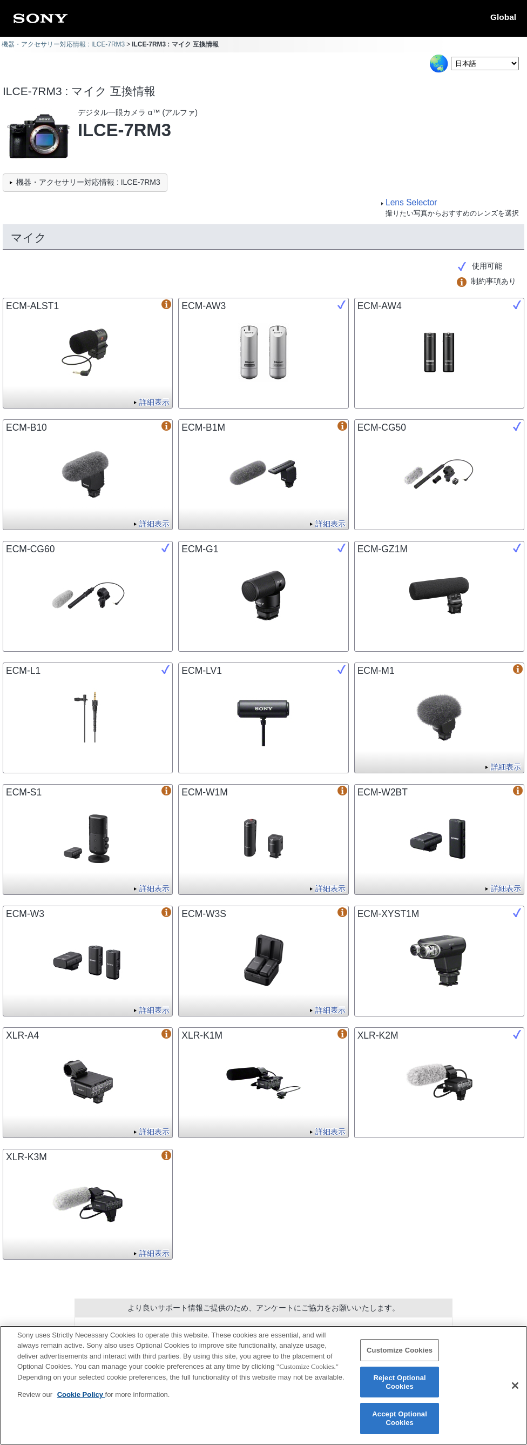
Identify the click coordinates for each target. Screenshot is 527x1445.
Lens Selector (411, 202)
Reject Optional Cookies (399, 1388)
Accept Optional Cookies (399, 1424)
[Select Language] (485, 63)
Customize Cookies (400, 1357)
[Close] (515, 1391)
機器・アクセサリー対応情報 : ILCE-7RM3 (63, 44)
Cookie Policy (81, 1401)
